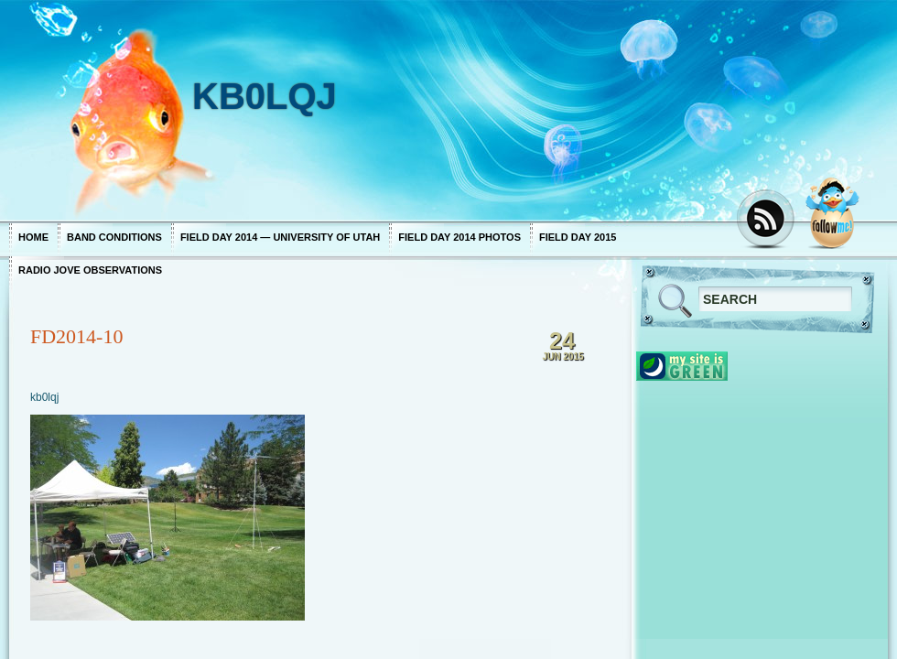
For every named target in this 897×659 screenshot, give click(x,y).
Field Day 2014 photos (459, 237)
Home (33, 237)
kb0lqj (44, 397)
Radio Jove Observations (90, 270)
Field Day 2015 (577, 237)
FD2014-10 (76, 336)
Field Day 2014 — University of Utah (280, 237)
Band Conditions (114, 237)
